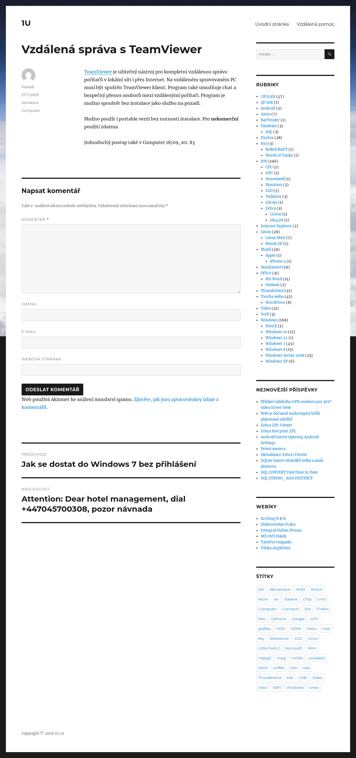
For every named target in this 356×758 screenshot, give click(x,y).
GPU (269, 173)
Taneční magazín (276, 542)
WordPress (275, 302)
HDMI (296, 628)
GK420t (276, 220)
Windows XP (276, 361)
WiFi (276, 687)
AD (261, 589)
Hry (264, 143)
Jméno (29, 304)
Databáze (269, 126)
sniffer (278, 668)
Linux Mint (275, 237)
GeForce (278, 618)
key (261, 638)
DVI (307, 609)
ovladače (316, 658)
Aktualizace (279, 589)
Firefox (267, 137)
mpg (281, 658)
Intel (326, 628)
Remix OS (274, 243)
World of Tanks (279, 155)
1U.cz (59, 733)
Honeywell (275, 179)
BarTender (270, 120)
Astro (266, 114)
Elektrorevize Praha (278, 524)
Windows (30, 102)
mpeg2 (264, 658)
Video (266, 308)
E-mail (29, 331)
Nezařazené (271, 267)
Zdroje (271, 202)
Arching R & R (273, 518)
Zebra (270, 208)
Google (298, 618)
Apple (270, 255)
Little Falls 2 (268, 648)
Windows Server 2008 (284, 355)
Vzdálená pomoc (315, 24)
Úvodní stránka (272, 24)
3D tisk (267, 102)
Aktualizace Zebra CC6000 (284, 454)
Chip (307, 599)
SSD (269, 190)
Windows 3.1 (276, 337)
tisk (290, 677)
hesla (311, 628)
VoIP (265, 314)
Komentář (35, 219)
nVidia (297, 658)
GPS (314, 618)
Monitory (273, 184)
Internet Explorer (276, 226)
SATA (262, 668)
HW (264, 161)
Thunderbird (272, 290)
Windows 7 (275, 343)
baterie (291, 599)
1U (26, 23)
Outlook (272, 284)
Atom (263, 599)
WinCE (271, 326)
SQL (268, 131)
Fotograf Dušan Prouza (281, 530)
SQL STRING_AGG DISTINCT (287, 478)
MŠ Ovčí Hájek (273, 536)
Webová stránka (41, 359)
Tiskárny (273, 196)
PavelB (28, 87)
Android (268, 108)
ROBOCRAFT (276, 149)
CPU (269, 167)
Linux (266, 232)
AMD (300, 589)
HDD (280, 628)
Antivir (317, 589)
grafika (264, 628)
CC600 (275, 214)
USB (303, 677)
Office (266, 273)
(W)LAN (268, 96)
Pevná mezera (273, 448)
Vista (262, 687)
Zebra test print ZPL (278, 431)
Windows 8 (275, 349)
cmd (321, 599)
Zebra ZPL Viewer (276, 425)
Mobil (266, 249)
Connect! (291, 609)
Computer (31, 110)
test (306, 668)
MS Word (273, 279)
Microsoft (293, 648)
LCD (298, 638)
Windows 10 (276, 332)
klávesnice (279, 638)
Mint (312, 648)
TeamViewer (98, 72)
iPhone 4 (278, 261)
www (314, 687)
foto (261, 618)
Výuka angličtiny (275, 548)
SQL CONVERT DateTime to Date (289, 472)
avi (276, 599)
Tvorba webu (272, 296)
